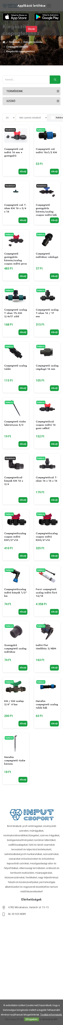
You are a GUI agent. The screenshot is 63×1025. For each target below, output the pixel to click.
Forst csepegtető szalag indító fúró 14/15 (46, 593)
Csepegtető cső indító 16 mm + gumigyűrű (13, 152)
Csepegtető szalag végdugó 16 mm (47, 367)
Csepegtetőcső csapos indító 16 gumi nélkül (46, 425)
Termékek (14, 42)
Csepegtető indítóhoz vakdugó (47, 255)
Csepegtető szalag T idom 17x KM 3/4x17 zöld (15, 313)
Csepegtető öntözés (17, 46)
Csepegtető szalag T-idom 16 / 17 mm (47, 313)
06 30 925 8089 (17, 914)
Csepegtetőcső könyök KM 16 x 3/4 (13, 481)
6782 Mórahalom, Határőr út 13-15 (28, 907)
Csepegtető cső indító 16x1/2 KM (46, 150)
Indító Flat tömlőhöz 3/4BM (46, 647)
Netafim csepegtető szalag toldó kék (47, 704)
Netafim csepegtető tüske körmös (14, 760)
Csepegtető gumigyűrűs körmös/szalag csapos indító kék (46, 210)
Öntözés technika (32, 42)
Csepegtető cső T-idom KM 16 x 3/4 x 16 (15, 208)
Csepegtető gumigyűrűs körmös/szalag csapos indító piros (15, 258)
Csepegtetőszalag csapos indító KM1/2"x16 (15, 537)
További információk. (51, 1014)
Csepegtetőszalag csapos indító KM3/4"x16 (47, 537)
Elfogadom (31, 1019)
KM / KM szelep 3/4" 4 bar (14, 702)
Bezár (31, 29)
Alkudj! (23, 171)
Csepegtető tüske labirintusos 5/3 (15, 423)
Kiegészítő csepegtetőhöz (20, 51)
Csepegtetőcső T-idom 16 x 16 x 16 (46, 479)
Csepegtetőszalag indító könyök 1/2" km (15, 593)
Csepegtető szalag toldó (15, 367)
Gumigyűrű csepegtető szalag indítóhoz (15, 649)
